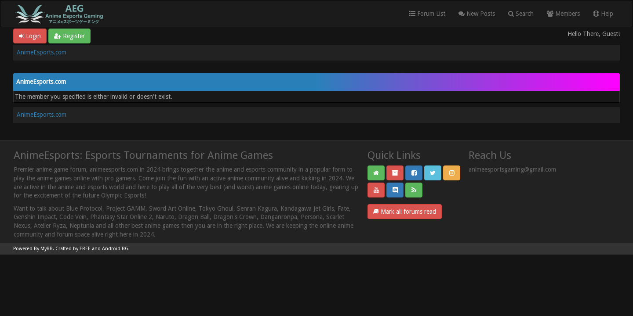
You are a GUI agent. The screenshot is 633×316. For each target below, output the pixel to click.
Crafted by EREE (73, 248)
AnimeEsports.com (41, 52)
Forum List (427, 13)
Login (30, 36)
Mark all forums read (404, 211)
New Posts (476, 13)
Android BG (115, 248)
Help (603, 13)
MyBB (46, 248)
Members (563, 13)
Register (69, 36)
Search (521, 13)
